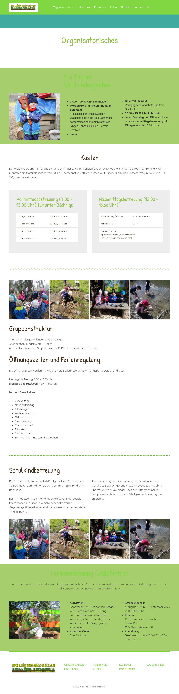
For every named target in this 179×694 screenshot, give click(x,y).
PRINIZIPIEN (99, 664)
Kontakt (126, 7)
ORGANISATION (74, 664)
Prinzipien (100, 7)
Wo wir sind (142, 7)
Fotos (113, 7)
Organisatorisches (64, 7)
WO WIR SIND (155, 664)
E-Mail (140, 639)
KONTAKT (125, 664)
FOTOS (96, 669)
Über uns (84, 7)
